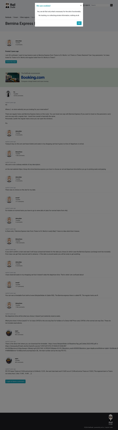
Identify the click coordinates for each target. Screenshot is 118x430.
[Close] (81, 5)
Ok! (79, 23)
